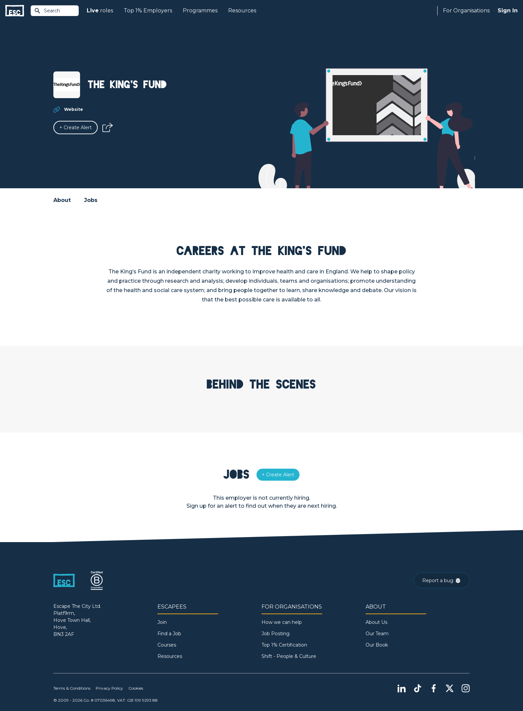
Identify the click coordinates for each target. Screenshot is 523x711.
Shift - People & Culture (289, 656)
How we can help (282, 622)
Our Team (377, 634)
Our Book (377, 645)
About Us (376, 622)
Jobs (90, 200)
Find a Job (169, 634)
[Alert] (75, 127)
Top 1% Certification (284, 645)
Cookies (135, 688)
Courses (166, 645)
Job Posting (276, 634)
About (62, 200)
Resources (242, 10)
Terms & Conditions (71, 688)
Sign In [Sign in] (508, 10)
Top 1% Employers (148, 10)
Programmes (200, 10)
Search (47, 10)
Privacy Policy (109, 688)
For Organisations (466, 10)
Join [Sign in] (162, 622)
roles (100, 11)
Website (73, 109)
